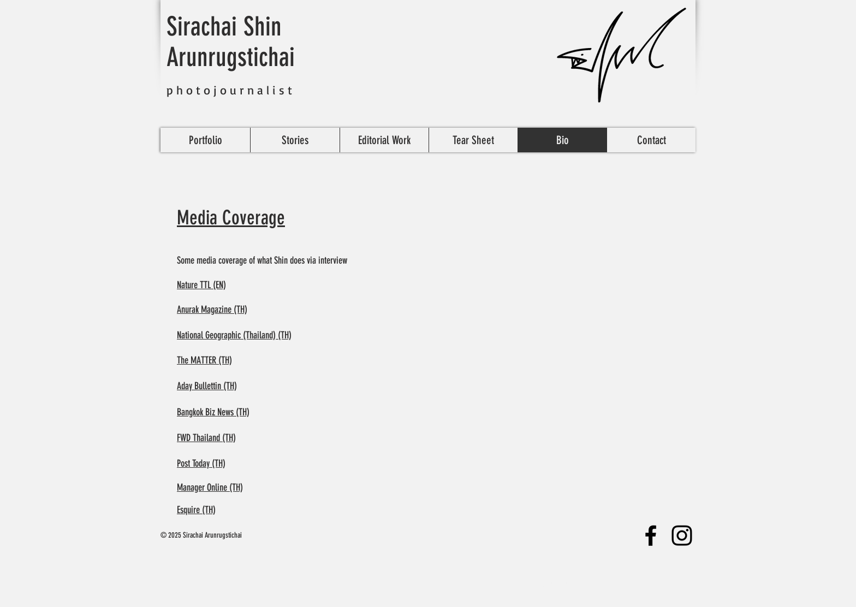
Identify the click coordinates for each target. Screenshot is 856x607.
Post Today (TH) (201, 463)
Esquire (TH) (196, 510)
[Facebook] (650, 535)
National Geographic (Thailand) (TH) (234, 335)
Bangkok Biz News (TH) (213, 412)
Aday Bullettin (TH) (207, 386)
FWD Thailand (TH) (206, 438)
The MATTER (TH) (204, 360)
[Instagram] (682, 535)
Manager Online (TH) (210, 487)
